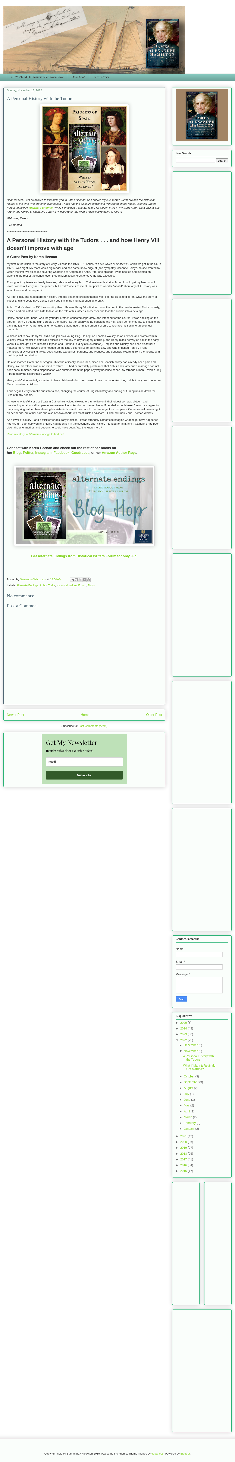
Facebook (61, 452)
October (189, 1076)
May (187, 1105)
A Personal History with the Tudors (198, 1057)
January (189, 1128)
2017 (184, 1159)
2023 (184, 1034)
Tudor (91, 585)
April (187, 1111)
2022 (184, 1040)
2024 (184, 1028)
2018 (184, 1153)
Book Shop (78, 77)
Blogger (185, 1453)
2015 (184, 1171)
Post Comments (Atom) (92, 725)
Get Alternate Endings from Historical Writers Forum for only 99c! (84, 556)
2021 (184, 1136)
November (191, 1051)
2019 (184, 1147)
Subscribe (84, 775)
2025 (184, 1022)
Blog (17, 452)
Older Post (154, 715)
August (189, 1088)
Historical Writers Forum (71, 585)
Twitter (28, 452)
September (191, 1082)
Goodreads (80, 452)
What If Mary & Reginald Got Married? (199, 1067)
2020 (184, 1142)
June (187, 1099)
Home (85, 715)
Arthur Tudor (47, 585)
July (187, 1094)
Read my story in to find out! (36, 434)
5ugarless (157, 1453)
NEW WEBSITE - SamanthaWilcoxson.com (37, 77)
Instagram (43, 452)
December (191, 1045)
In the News (101, 77)
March (188, 1117)
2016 (184, 1165)
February (190, 1123)
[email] (84, 762)
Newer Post (15, 715)
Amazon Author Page (119, 452)
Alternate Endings (41, 207)
